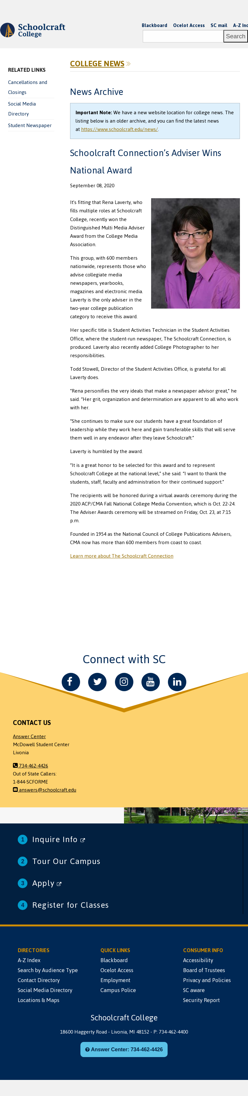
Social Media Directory (22, 109)
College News (97, 63)
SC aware (194, 990)
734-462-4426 (30, 766)
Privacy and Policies (207, 980)
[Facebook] (71, 682)
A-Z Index (29, 960)
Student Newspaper (30, 125)
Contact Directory (39, 980)
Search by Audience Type (48, 970)
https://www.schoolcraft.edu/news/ (119, 129)
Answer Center (29, 736)
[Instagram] (124, 682)
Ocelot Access (189, 25)
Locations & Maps (38, 1000)
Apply (47, 883)
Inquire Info (58, 839)
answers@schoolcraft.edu (44, 790)
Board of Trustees (204, 970)
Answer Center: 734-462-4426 (124, 1049)
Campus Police (118, 990)
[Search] (183, 36)
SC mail (219, 25)
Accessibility (198, 960)
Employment (115, 980)
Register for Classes (70, 905)
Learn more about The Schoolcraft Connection (121, 556)
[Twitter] (97, 682)
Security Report (201, 1000)
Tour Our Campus (66, 861)
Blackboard (154, 25)
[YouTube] (150, 682)
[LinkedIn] (177, 682)
